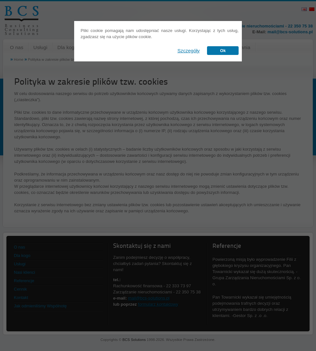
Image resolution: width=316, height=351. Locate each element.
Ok (223, 50)
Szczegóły (188, 50)
